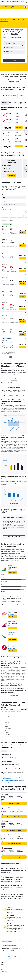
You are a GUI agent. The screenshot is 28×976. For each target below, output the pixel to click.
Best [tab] (10, 93)
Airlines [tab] (11, 386)
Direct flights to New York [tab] (8, 745)
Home (5, 944)
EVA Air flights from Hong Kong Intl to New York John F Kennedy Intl (13, 768)
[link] (11, 166)
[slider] (26, 203)
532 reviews (11, 613)
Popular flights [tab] (17, 755)
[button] (26, 2)
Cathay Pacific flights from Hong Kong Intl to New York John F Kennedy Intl (13, 765)
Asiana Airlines (11, 608)
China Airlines (11, 597)
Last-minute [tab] (21, 94)
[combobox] (6, 28)
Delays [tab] (17, 386)
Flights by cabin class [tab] (7, 748)
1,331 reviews (11, 624)
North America (11, 944)
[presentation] (19, 25)
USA (16, 944)
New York (20, 944)
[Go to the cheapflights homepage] (10, 7)
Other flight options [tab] (7, 755)
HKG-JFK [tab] (14, 370)
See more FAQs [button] (14, 682)
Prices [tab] (4, 386)
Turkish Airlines (11, 631)
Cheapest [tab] (4, 93)
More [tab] (24, 386)
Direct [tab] (15, 93)
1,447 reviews (11, 557)
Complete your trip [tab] (6, 741)
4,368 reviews (11, 635)
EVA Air (10, 552)
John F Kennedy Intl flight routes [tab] (10, 751)
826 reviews (11, 601)
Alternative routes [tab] (13, 738)
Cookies (3, 3)
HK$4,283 (14, 25)
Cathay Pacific (11, 619)
